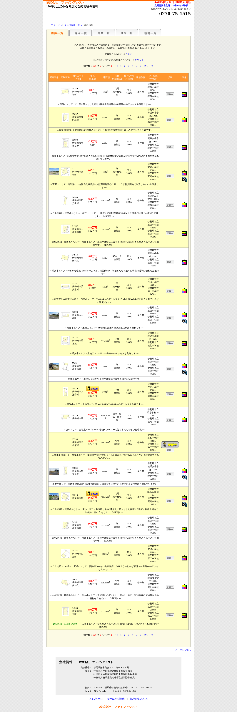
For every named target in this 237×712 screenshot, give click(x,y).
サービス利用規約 (116, 698)
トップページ (96, 698)
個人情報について (139, 698)
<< (116, 66)
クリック (139, 60)
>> (152, 66)
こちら (129, 54)
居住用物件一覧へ (73, 25)
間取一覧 (80, 32)
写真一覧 (104, 32)
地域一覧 (150, 32)
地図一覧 (127, 32)
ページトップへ (183, 650)
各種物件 (57, 32)
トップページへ (54, 25)
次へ (146, 66)
